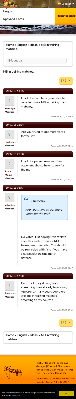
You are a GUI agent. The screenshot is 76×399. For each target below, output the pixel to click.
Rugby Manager (45, 363)
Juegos (7, 11)
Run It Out (61, 373)
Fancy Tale (49, 373)
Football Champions (58, 366)
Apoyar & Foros (13, 19)
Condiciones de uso (63, 378)
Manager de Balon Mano (49, 369)
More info (16, 396)
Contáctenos (43, 378)
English (22, 45)
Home (10, 45)
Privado (40, 382)
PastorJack (11, 142)
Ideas (34, 45)
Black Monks (8, 173)
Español (64, 4)
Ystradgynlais (12, 108)
